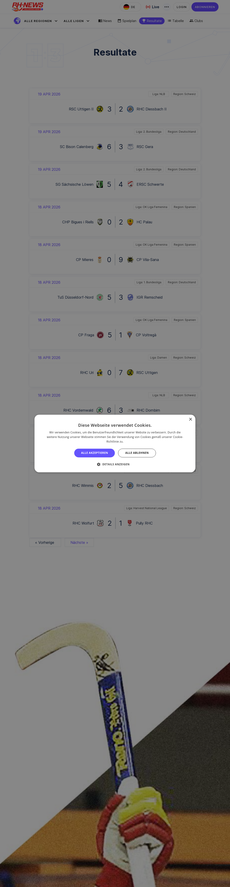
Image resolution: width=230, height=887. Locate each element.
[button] (114, 464)
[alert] (115, 443)
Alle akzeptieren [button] (94, 453)
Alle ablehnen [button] (137, 453)
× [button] (190, 419)
